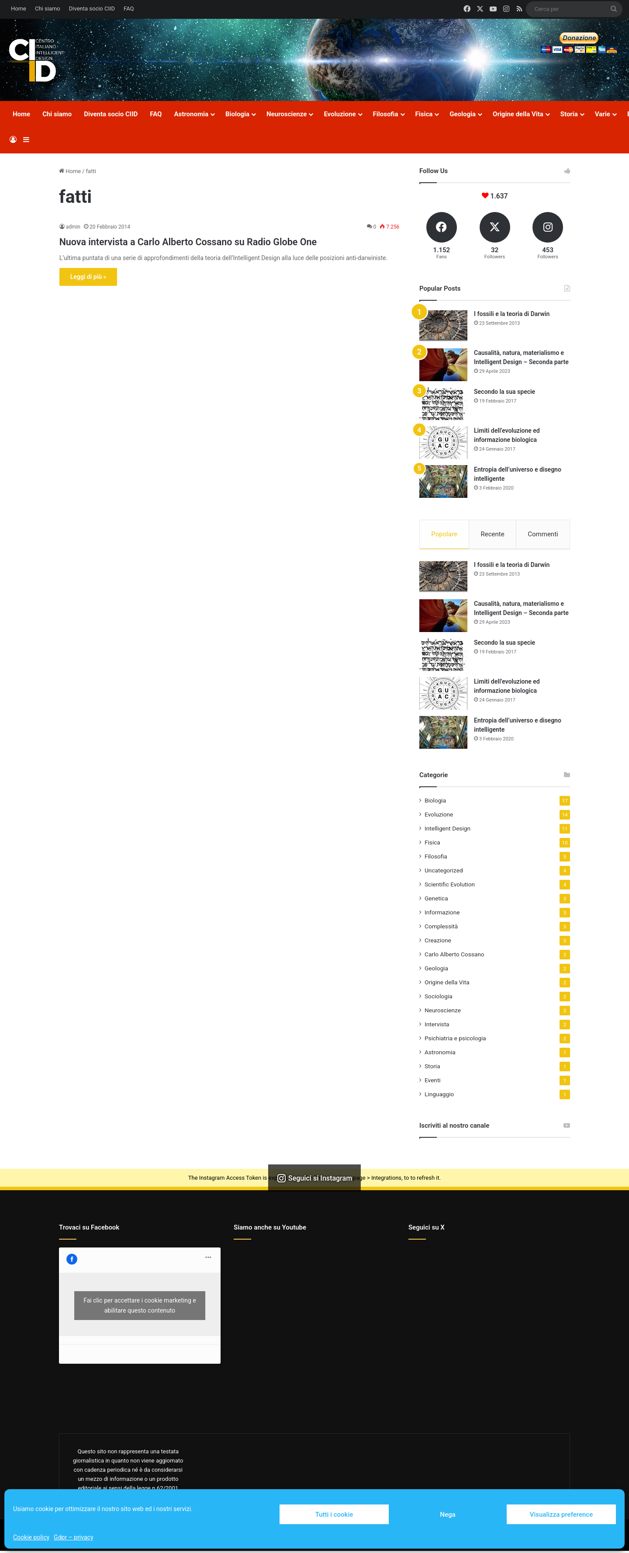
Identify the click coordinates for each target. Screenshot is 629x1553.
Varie (602, 114)
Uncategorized (444, 872)
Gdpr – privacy (73, 1537)
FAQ (129, 8)
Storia (569, 114)
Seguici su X (426, 1229)
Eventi (433, 1082)
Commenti (543, 534)
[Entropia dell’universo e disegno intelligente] (443, 481)
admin (73, 227)
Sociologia (439, 998)
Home (18, 8)
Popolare (444, 534)
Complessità (441, 928)
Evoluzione (340, 114)
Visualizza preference (561, 1514)
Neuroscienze (286, 114)
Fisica (424, 114)
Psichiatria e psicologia (455, 1040)
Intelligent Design (447, 830)
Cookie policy (31, 1537)
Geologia (462, 114)
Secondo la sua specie (504, 391)
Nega (447, 1514)
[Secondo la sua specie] (443, 403)
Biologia (237, 114)
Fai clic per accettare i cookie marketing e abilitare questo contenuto (139, 1307)
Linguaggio (439, 1096)
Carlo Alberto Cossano (454, 956)
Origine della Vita (518, 114)
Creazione (438, 942)
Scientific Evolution (450, 886)
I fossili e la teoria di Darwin (512, 313)
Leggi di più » (88, 292)
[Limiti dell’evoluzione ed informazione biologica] (443, 442)
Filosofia (385, 114)
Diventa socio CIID (92, 8)
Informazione (442, 914)
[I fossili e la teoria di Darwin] (443, 325)
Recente (493, 534)
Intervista (437, 1026)
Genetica (436, 900)
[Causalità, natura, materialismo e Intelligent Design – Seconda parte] (443, 364)
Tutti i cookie (334, 1514)
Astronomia (191, 114)
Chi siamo (47, 8)
